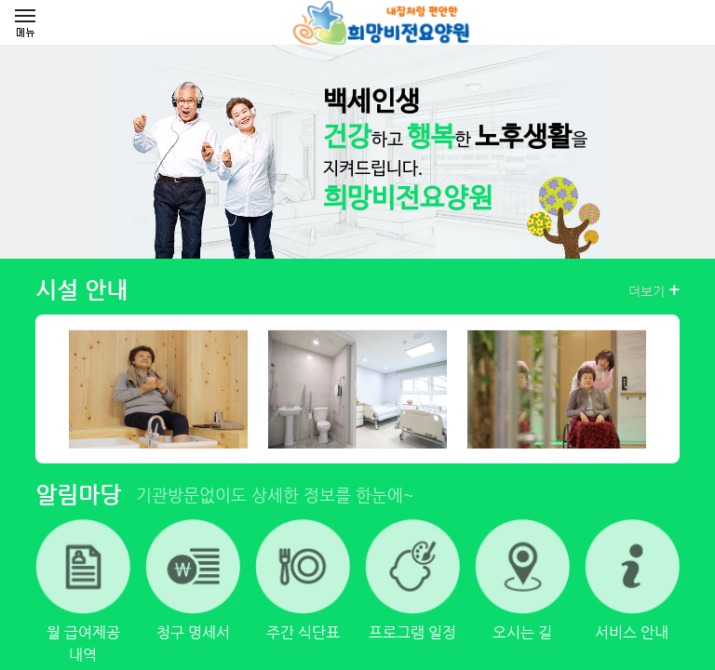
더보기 (654, 290)
